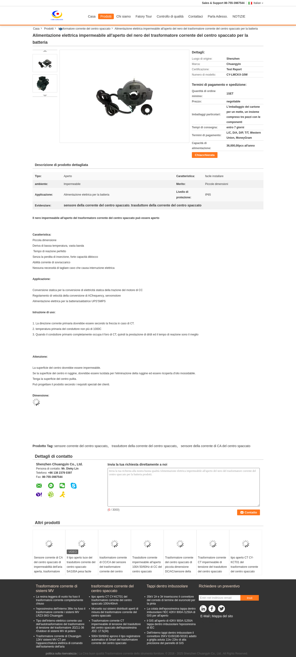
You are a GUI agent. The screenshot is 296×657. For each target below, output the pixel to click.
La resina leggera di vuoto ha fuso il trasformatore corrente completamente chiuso (59, 600)
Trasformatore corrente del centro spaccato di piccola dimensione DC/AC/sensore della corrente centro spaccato (179, 569)
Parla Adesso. (218, 16)
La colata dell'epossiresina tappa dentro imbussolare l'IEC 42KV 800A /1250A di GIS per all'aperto (171, 612)
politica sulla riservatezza (61, 653)
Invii (249, 598)
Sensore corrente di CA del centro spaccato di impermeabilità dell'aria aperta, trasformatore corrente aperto (48, 567)
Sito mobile (207, 621)
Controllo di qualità (170, 16)
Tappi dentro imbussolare (167, 586)
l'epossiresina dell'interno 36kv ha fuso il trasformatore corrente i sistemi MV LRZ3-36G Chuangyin (60, 612)
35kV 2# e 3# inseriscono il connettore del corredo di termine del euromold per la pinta (171, 600)
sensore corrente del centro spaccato (80, 446)
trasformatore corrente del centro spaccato (84, 28)
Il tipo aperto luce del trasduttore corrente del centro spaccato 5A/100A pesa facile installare (81, 567)
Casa (92, 16)
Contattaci (195, 16)
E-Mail (205, 616)
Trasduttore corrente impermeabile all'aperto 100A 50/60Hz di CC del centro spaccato (147, 564)
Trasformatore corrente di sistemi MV (56, 588)
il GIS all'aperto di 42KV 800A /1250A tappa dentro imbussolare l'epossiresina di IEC (171, 624)
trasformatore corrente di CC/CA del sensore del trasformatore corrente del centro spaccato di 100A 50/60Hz (113, 569)
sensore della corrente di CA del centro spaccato (215, 446)
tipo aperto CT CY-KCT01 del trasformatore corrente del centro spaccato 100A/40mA (244, 567)
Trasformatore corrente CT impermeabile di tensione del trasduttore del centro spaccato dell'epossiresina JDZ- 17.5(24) (212, 569)
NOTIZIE (239, 16)
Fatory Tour (144, 16)
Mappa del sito (222, 616)
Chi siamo (123, 16)
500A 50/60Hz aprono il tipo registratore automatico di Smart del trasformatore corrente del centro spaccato (115, 640)
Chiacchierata (204, 155)
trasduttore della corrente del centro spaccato (144, 446)
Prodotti (106, 16)
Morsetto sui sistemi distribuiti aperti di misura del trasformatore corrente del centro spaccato (114, 612)
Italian (258, 3)
